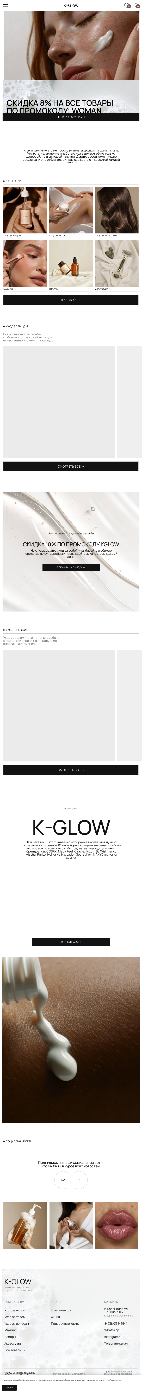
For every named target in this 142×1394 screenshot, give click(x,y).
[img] (71, 263)
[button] (71, 567)
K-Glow (71, 5)
